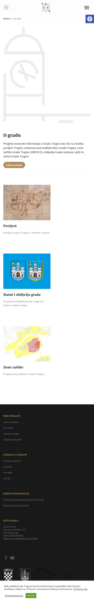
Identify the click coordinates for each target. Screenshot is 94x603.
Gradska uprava (12, 460)
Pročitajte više (80, 589)
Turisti (6, 478)
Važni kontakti (14, 165)
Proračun (8, 427)
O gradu (7, 466)
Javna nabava (11, 422)
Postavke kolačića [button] (14, 595)
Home (6, 18)
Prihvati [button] (31, 595)
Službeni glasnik (12, 439)
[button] (90, 19)
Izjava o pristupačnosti (16, 505)
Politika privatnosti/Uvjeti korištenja (23, 499)
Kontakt (7, 472)
